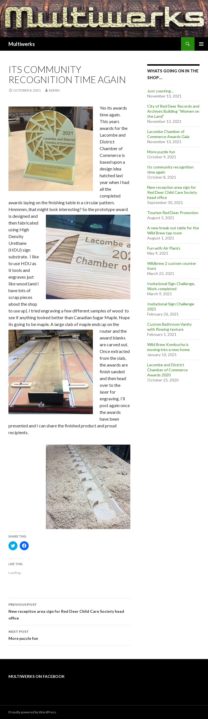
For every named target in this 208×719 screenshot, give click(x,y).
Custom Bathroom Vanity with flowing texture (169, 327)
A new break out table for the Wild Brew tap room (173, 230)
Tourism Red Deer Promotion (172, 212)
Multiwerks (21, 44)
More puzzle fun (69, 634)
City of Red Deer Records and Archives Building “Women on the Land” (173, 111)
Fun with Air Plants (163, 248)
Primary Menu (201, 44)
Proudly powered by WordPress (32, 712)
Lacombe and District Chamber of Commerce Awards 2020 (167, 369)
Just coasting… (160, 90)
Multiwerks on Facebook (36, 676)
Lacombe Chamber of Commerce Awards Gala (168, 134)
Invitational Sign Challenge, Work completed (171, 286)
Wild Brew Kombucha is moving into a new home (168, 347)
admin (54, 90)
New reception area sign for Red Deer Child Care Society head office (69, 610)
